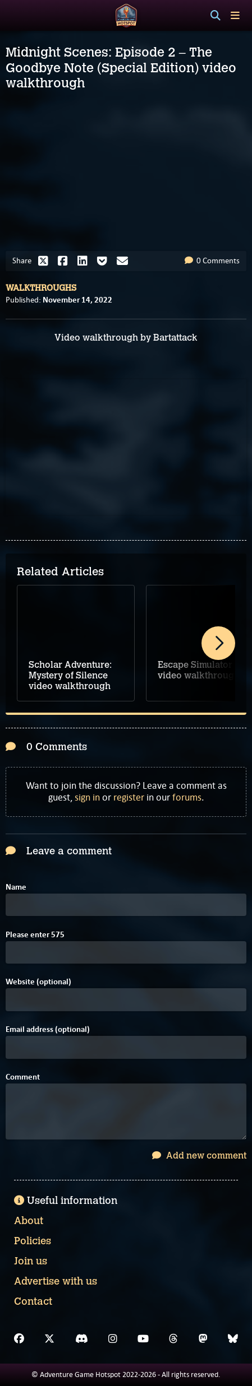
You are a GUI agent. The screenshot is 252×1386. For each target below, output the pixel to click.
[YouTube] (143, 1339)
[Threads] (173, 1339)
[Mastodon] (203, 1339)
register (128, 797)
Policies (32, 1241)
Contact (33, 1301)
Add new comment (199, 1155)
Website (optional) (38, 981)
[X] (49, 1339)
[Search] (215, 15)
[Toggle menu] (235, 15)
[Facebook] (19, 1339)
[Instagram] (112, 1339)
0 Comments (212, 260)
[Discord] (81, 1339)
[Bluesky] (233, 1339)
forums (186, 797)
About (28, 1221)
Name (16, 887)
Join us (30, 1261)
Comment (23, 1077)
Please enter (35, 934)
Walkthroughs (41, 288)
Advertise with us (55, 1281)
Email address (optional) (48, 1029)
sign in (87, 797)
